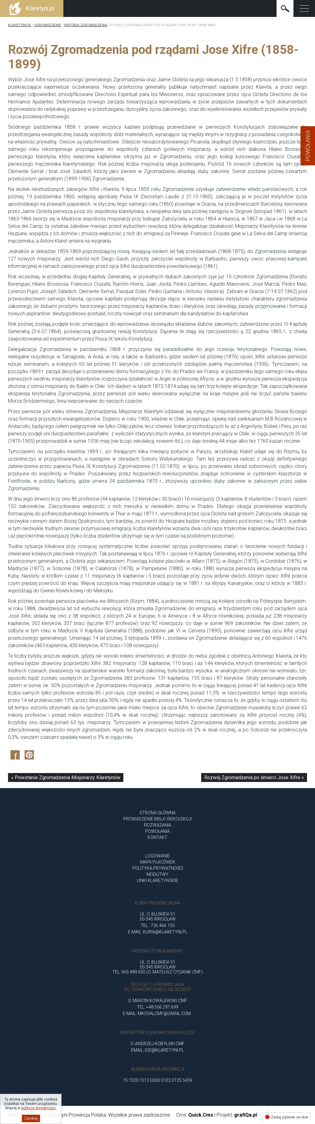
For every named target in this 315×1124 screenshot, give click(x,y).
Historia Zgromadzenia (85, 25)
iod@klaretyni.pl (164, 1050)
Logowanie (157, 855)
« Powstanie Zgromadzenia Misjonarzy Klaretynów (65, 777)
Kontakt (157, 837)
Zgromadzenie (47, 25)
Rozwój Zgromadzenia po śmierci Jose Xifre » (254, 777)
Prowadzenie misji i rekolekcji (157, 818)
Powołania (308, 145)
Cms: (194, 1115)
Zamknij (31, 1118)
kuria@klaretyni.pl (165, 931)
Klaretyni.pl (19, 25)
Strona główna (157, 812)
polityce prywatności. (39, 1108)
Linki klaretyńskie (157, 880)
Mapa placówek (157, 862)
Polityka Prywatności (157, 868)
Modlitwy (157, 874)
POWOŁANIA (157, 831)
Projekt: (237, 1115)
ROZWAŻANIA (157, 825)
